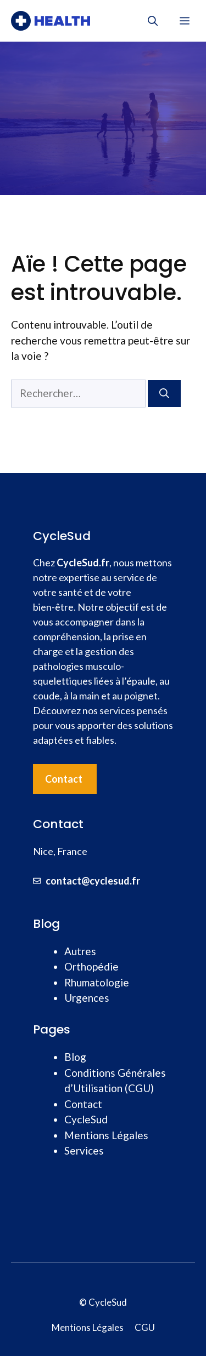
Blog (75, 1056)
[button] (153, 20)
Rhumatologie (96, 982)
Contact (63, 779)
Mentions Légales (106, 1135)
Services (84, 1150)
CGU (145, 1327)
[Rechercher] (164, 393)
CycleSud (86, 1119)
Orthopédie (91, 966)
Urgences (86, 997)
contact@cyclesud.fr (93, 881)
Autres (80, 951)
